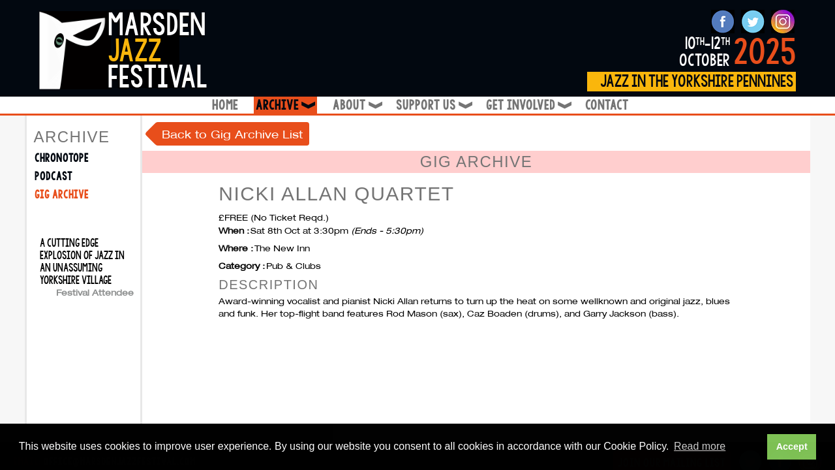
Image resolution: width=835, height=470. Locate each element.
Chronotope (62, 158)
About (356, 105)
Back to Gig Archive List (232, 134)
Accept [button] (792, 446)
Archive (286, 105)
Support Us (433, 105)
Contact (607, 105)
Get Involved (527, 105)
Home (225, 105)
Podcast (53, 176)
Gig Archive (62, 195)
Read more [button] (699, 446)
